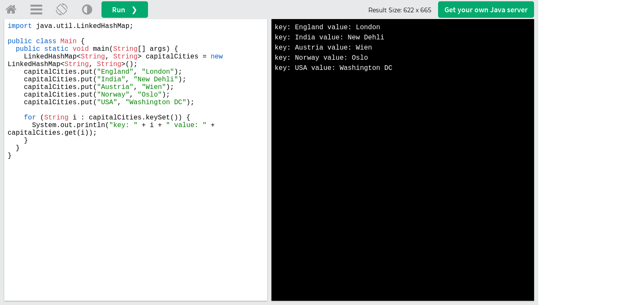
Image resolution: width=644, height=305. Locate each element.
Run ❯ (124, 9)
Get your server (486, 9)
